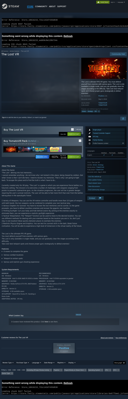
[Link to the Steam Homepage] (12, 8)
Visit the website (94, 179)
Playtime (60, 365)
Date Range (48, 365)
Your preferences (121, 341)
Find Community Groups (96, 192)
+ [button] (98, 114)
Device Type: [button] (6, 376)
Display (71, 365)
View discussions (94, 189)
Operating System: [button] (94, 373)
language (120, 2)
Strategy (90, 114)
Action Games (14, 54)
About (52, 6)
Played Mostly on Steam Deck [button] (74, 373)
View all (78, 317)
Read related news (94, 186)
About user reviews (107, 341)
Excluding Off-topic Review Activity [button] (38, 373)
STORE (30, 6)
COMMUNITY (41, 6)
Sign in (4, 120)
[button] (74, 137)
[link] (58, 160)
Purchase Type (21, 365)
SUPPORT (61, 6)
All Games (4, 54)
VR (96, 114)
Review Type (7, 365)
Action (84, 114)
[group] (64, 375)
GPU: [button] (115, 373)
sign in (113, 2)
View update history (95, 183)
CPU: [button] (107, 373)
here (46, 325)
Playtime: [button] (57, 373)
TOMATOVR (102, 106)
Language (35, 365)
